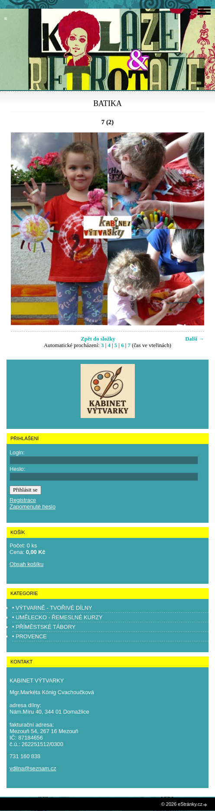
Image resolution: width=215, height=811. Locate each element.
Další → (194, 339)
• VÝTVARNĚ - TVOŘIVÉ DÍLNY (52, 608)
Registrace (23, 500)
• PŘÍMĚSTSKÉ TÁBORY (43, 627)
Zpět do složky (98, 339)
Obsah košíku (26, 564)
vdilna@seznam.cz (33, 768)
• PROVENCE (29, 636)
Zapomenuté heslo (32, 506)
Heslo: (17, 469)
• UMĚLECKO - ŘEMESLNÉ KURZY (57, 617)
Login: (17, 452)
